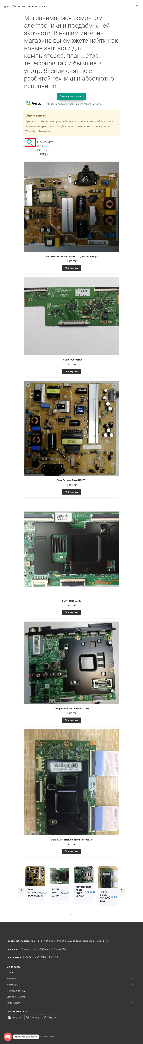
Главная (11, 972)
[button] (71, 914)
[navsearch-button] (30, 142)
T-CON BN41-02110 (71, 600)
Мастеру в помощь (16, 990)
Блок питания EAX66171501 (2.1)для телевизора (72, 256)
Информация (13, 1002)
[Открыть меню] (137, 6)
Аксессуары (12, 984)
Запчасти (11, 978)
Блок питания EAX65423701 (71, 480)
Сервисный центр (16, 996)
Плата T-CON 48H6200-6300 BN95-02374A (71, 839)
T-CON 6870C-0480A (71, 359)
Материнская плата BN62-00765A (72, 708)
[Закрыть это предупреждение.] (118, 113)
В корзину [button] (73, 268)
